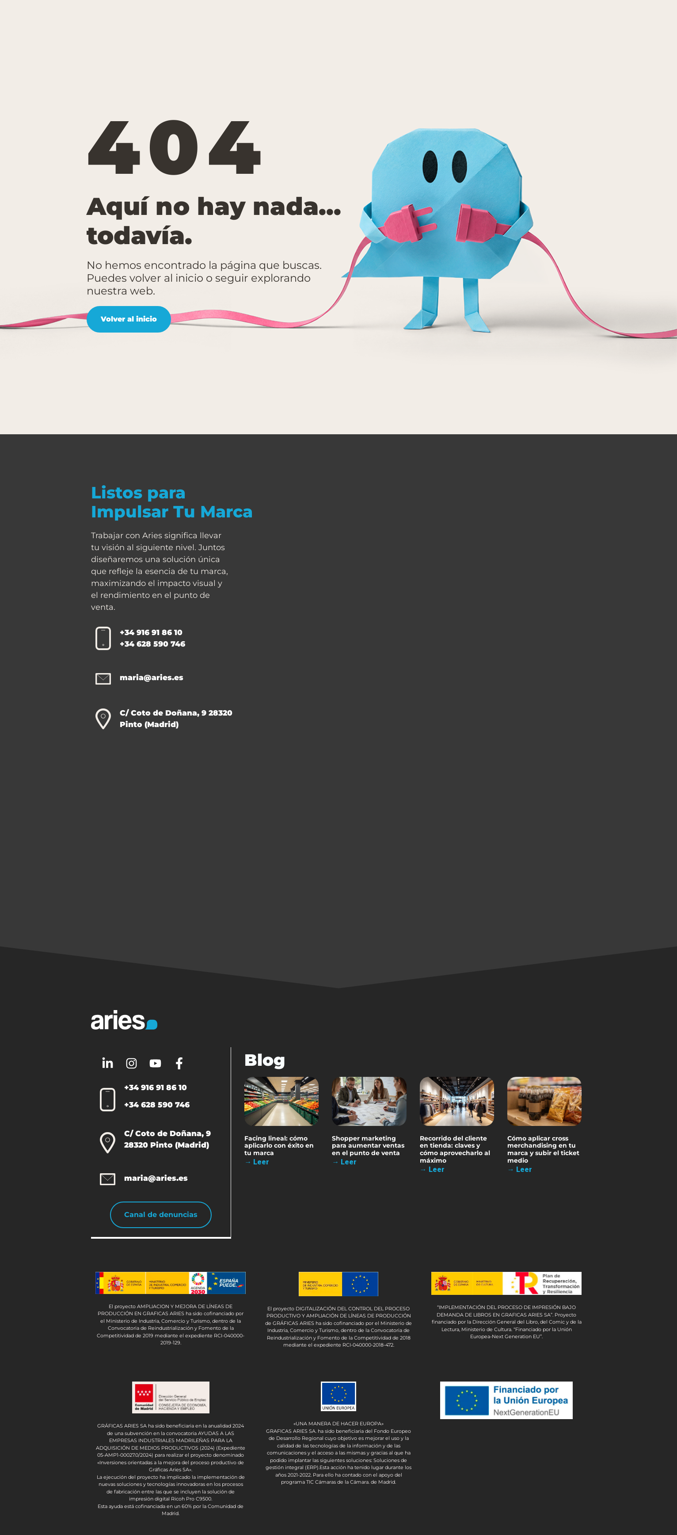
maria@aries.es (151, 677)
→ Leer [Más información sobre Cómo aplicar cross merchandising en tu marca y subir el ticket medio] (519, 1169)
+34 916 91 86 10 (151, 632)
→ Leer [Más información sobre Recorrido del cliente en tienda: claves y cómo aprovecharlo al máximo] (432, 1169)
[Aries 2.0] (452, 710)
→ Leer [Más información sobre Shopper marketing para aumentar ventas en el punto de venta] (344, 1162)
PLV (207, 23)
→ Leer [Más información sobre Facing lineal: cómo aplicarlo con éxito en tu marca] (257, 1162)
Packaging (263, 23)
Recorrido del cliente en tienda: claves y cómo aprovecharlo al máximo (455, 1149)
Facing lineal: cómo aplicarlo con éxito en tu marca (279, 1145)
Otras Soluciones (340, 23)
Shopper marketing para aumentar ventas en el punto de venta (368, 1145)
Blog (473, 23)
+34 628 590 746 (152, 643)
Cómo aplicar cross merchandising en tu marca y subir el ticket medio (543, 1149)
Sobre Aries (418, 23)
